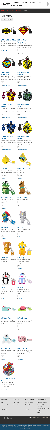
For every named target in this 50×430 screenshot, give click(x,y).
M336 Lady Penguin (22, 288)
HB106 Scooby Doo (22, 197)
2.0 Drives (3, 19)
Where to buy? (4, 409)
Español (47, 417)
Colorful (7, 389)
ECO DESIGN (19, 6)
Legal (2, 402)
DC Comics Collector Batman (8, 40)
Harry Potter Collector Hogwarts (23, 137)
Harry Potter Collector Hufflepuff (23, 73)
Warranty (39, 412)
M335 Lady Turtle (22, 318)
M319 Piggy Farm (22, 348)
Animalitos (21, 299)
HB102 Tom (20, 227)
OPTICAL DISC (39, 3)
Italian (43, 417)
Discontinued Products (30, 407)
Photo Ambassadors (17, 407)
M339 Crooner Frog (6, 197)
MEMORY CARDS (25, 3)
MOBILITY (32, 3)
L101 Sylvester (5, 288)
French (35, 417)
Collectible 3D (18, 10)
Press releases (16, 402)
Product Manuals (29, 404)
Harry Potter (25, 85)
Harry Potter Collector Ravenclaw (6, 137)
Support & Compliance (42, 402)
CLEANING (13, 6)
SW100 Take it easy (6, 169)
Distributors (3, 407)
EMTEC (2, 10)
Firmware (27, 409)
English (31, 417)
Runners (4, 389)
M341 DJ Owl (4, 227)
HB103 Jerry (4, 258)
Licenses (4, 51)
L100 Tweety (20, 258)
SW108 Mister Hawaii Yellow (24, 169)
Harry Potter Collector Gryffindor (6, 105)
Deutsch (39, 417)
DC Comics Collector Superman (22, 41)
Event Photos (16, 404)
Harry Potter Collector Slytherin (23, 105)
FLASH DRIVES (17, 3)
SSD (11, 3)
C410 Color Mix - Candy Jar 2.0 (8, 379)
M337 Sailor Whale (6, 318)
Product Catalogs (29, 402)
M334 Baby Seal (5, 348)
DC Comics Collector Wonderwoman (6, 73)
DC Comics (8, 51)
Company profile (4, 404)
